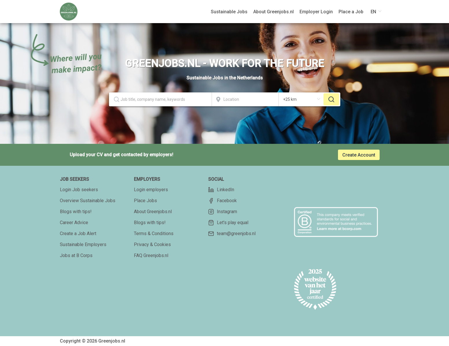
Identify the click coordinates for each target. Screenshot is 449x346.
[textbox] (160, 99)
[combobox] (160, 99)
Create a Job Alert (78, 233)
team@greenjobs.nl (232, 234)
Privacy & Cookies (152, 244)
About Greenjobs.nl (153, 211)
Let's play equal (228, 223)
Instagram (222, 212)
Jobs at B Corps (76, 255)
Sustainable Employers (83, 244)
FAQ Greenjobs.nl (151, 255)
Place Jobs (145, 200)
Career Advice (74, 222)
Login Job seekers (79, 189)
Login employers (151, 189)
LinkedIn (221, 190)
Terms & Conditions (153, 233)
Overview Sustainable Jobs (87, 200)
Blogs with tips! (76, 211)
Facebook (222, 201)
